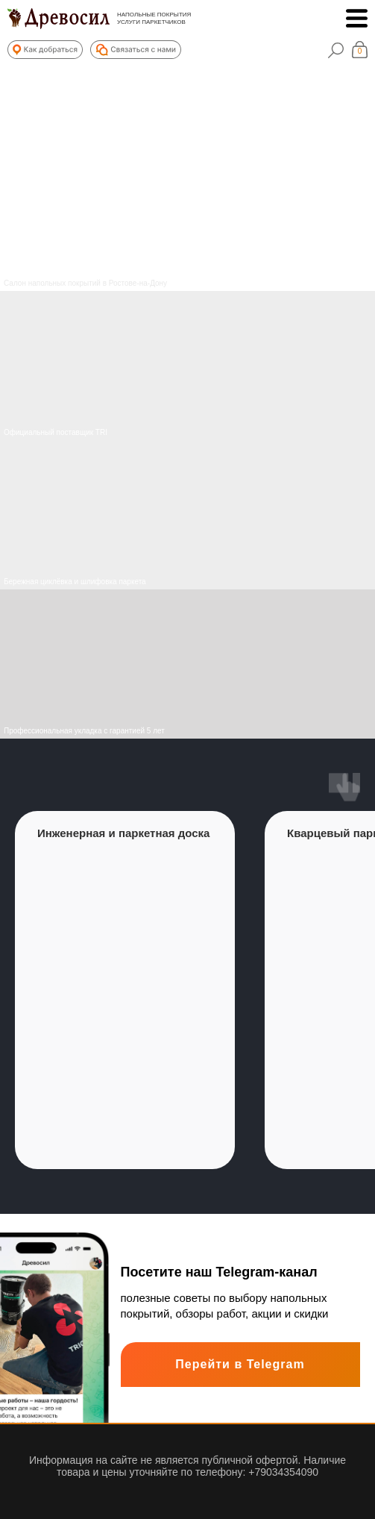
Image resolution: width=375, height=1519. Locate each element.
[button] (45, 49)
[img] (187, 514)
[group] (125, 990)
